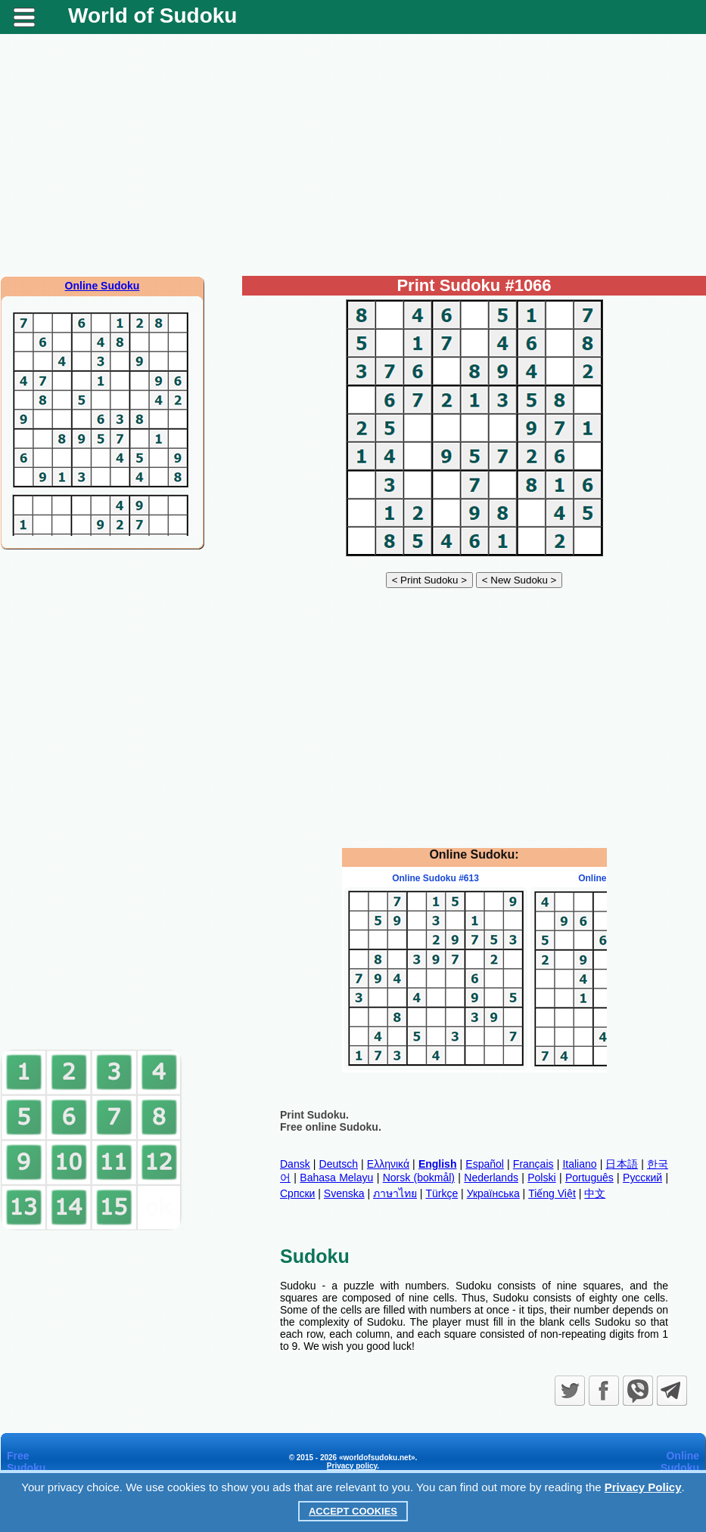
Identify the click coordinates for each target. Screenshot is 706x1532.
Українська (493, 1193)
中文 (594, 1193)
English (437, 1164)
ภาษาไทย (395, 1193)
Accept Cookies (353, 1511)
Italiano (579, 1164)
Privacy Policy (643, 1487)
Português (589, 1177)
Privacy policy (352, 1466)
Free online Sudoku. (330, 1127)
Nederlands (491, 1177)
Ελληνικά (388, 1164)
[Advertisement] (353, 155)
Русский (642, 1177)
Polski (541, 1177)
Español (484, 1164)
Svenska (344, 1193)
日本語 (621, 1164)
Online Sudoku (102, 286)
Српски (297, 1193)
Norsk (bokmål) (419, 1177)
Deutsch (338, 1164)
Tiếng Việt (552, 1193)
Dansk (295, 1164)
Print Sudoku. (314, 1115)
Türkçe (441, 1193)
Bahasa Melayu (336, 1177)
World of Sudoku (152, 15)
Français (533, 1164)
